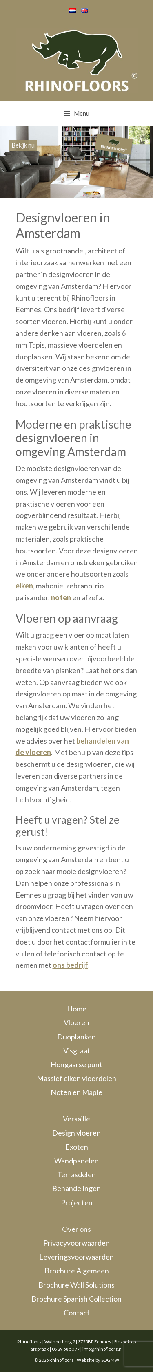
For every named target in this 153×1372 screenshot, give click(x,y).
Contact (77, 1312)
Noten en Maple (76, 1092)
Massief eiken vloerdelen (76, 1078)
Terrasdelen (76, 1174)
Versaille (76, 1118)
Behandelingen (76, 1188)
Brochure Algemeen (76, 1270)
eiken (24, 585)
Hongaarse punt (76, 1064)
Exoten (76, 1146)
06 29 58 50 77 (66, 1349)
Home (76, 1008)
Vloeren (76, 1022)
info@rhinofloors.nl (102, 1349)
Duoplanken (76, 1036)
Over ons (76, 1228)
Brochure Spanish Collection (76, 1298)
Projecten (77, 1202)
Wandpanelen (76, 1160)
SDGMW (110, 1360)
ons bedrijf (70, 964)
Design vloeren (76, 1132)
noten (61, 597)
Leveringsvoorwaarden (76, 1256)
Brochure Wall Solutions (76, 1284)
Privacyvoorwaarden (76, 1242)
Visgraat (76, 1050)
